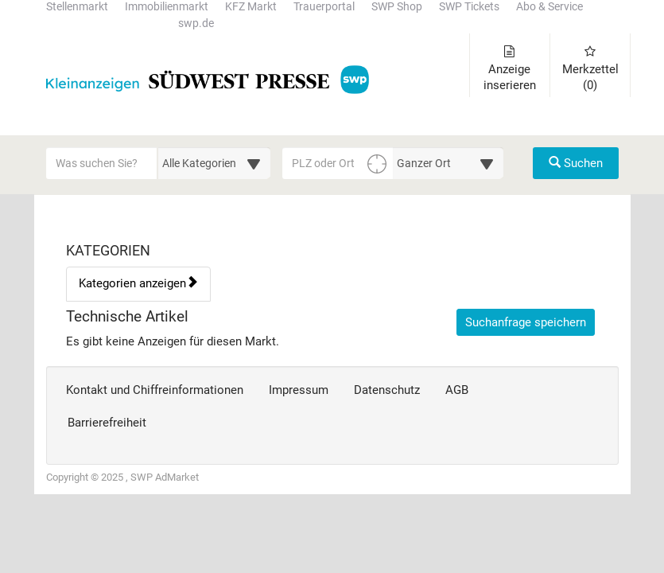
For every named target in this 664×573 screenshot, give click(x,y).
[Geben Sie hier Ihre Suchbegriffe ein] (101, 163)
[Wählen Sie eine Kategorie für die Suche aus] (214, 163)
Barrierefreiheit (107, 422)
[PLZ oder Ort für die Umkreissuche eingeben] (338, 163)
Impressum (298, 390)
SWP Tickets (469, 6)
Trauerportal (324, 6)
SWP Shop (396, 6)
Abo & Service (549, 6)
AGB (456, 390)
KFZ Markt (251, 6)
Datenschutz (387, 390)
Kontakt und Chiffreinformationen (154, 390)
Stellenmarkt (77, 6)
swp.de (196, 23)
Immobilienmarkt (166, 6)
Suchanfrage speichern (525, 322)
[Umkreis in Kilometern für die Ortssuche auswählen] (448, 163)
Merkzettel (590, 68)
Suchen (576, 163)
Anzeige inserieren (510, 68)
